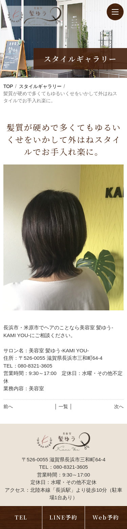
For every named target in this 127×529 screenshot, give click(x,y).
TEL (21, 517)
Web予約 (105, 517)
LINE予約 (63, 517)
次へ (119, 406)
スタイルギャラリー (40, 86)
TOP (8, 86)
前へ (8, 406)
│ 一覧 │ (63, 406)
